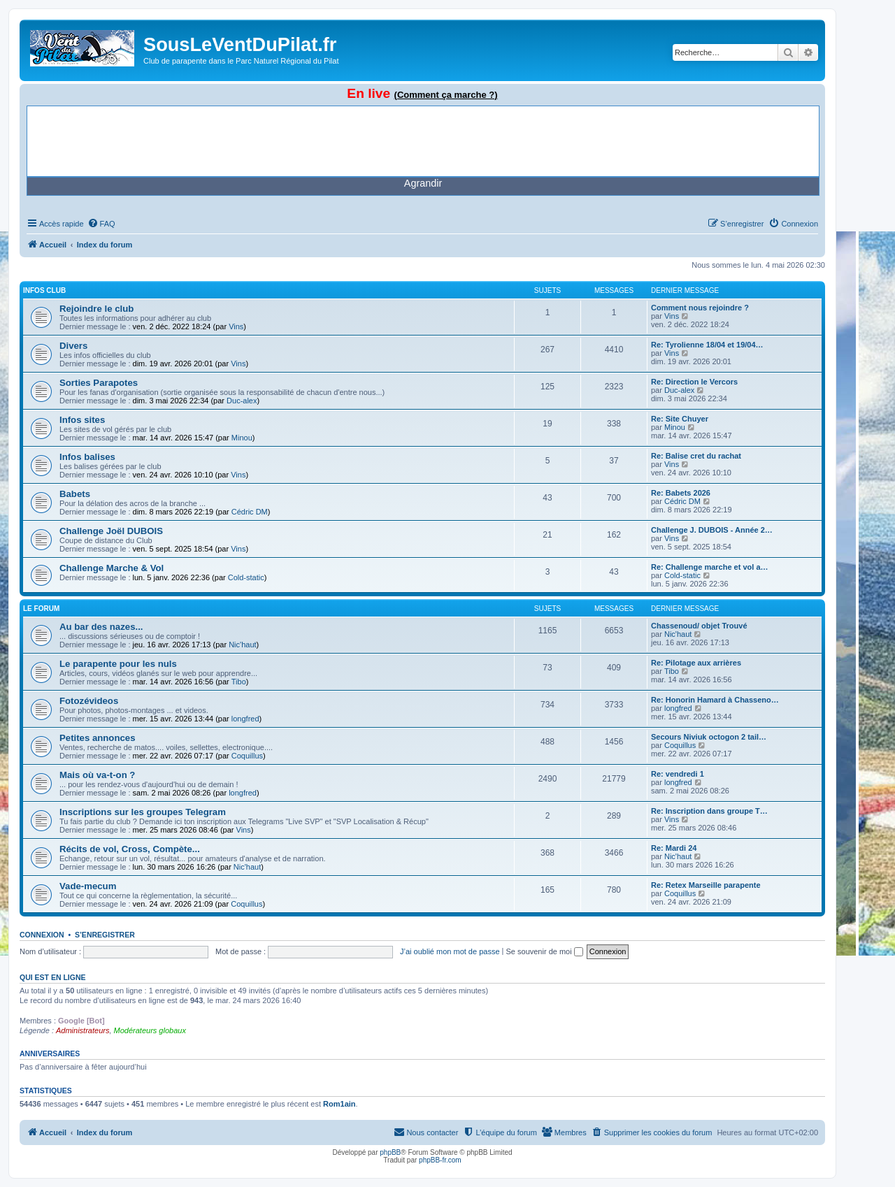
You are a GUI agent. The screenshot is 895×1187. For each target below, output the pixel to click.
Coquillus (247, 755)
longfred (245, 718)
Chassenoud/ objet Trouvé (699, 625)
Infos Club (44, 290)
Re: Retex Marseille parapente (706, 885)
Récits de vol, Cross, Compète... (129, 849)
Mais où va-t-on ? (97, 775)
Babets (74, 494)
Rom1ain (339, 1104)
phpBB (390, 1152)
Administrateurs (82, 1030)
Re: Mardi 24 (673, 848)
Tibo (238, 681)
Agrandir (423, 183)
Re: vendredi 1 (677, 774)
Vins (236, 326)
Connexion (42, 934)
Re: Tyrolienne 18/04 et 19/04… (707, 344)
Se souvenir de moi (544, 951)
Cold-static (246, 577)
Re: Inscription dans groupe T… (709, 811)
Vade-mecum (87, 886)
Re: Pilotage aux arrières (696, 663)
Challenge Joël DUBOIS (111, 531)
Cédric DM (249, 512)
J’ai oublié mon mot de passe (449, 951)
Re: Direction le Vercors (694, 381)
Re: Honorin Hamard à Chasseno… (715, 700)
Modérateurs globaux (150, 1030)
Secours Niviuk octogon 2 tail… (708, 737)
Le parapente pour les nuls (118, 664)
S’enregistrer (105, 934)
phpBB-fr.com (440, 1160)
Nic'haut (242, 644)
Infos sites (82, 420)
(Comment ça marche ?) (446, 94)
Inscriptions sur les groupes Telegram (142, 812)
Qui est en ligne (53, 977)
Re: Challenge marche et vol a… (709, 567)
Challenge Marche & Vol (111, 568)
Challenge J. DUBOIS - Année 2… (712, 530)
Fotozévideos (88, 701)
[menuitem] (101, 223)
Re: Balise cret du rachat (696, 456)
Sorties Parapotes (98, 382)
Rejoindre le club (96, 308)
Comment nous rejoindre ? (700, 307)
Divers (73, 345)
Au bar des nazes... (101, 626)
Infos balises (87, 457)
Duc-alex (242, 400)
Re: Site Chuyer (679, 419)
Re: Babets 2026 (680, 493)
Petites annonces (97, 738)
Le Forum (41, 608)
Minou (241, 437)
